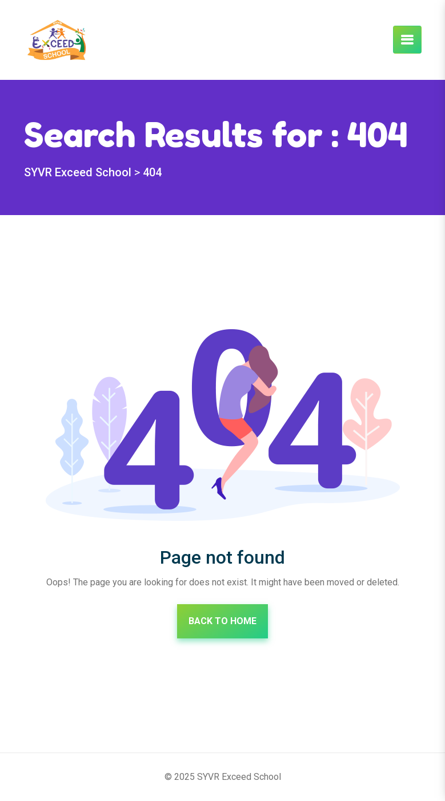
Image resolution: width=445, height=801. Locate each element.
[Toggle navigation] (407, 40)
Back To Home (222, 621)
